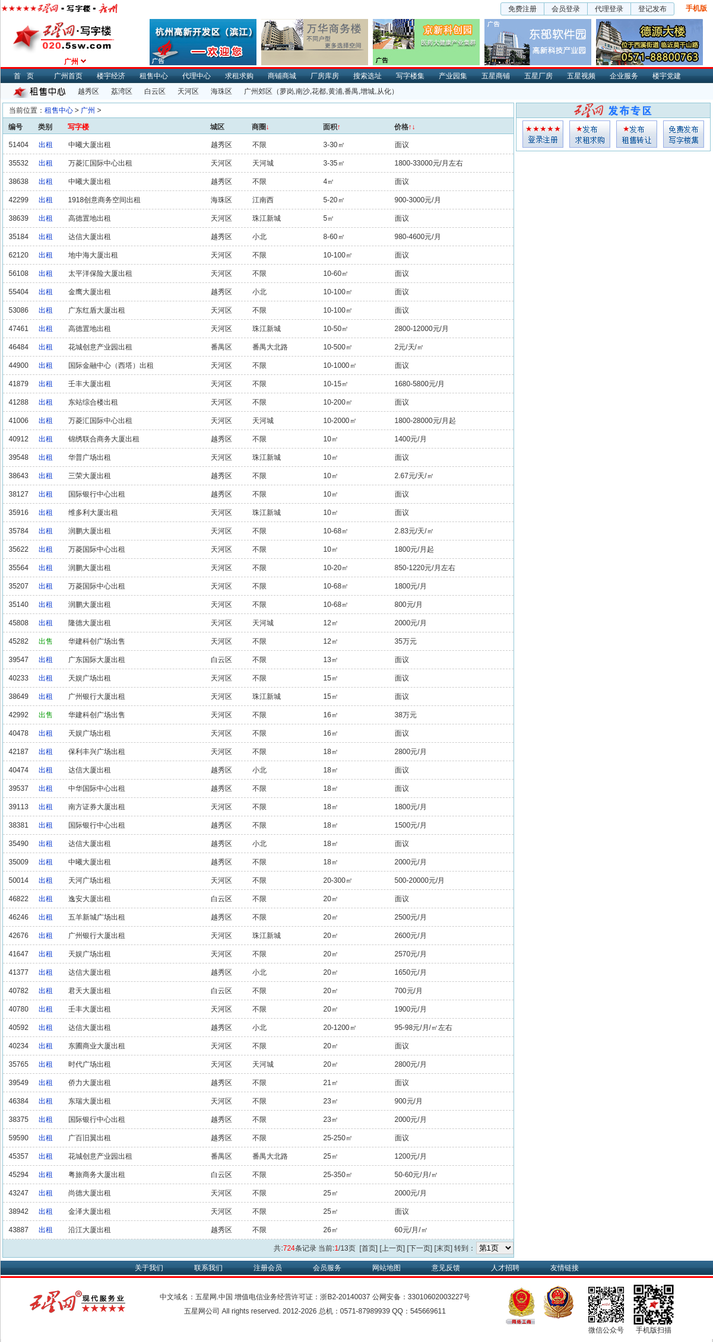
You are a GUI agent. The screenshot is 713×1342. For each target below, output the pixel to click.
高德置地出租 (89, 218)
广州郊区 (258, 91)
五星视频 (581, 76)
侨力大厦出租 (89, 1083)
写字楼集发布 (683, 134)
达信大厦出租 (89, 237)
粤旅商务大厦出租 (96, 1175)
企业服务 (624, 76)
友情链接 (564, 1268)
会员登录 (566, 9)
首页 (27, 76)
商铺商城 (282, 76)
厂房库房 (324, 76)
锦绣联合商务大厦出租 (104, 439)
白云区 (155, 91)
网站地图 (386, 1268)
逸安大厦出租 (89, 899)
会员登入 (542, 134)
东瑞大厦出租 (89, 1101)
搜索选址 (367, 76)
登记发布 (652, 9)
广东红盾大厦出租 (96, 310)
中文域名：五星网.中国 (196, 1297)
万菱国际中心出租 (96, 549)
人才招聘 (505, 1268)
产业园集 (453, 76)
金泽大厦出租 (89, 1211)
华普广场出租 (89, 457)
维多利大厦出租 (93, 512)
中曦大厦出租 (89, 145)
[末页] (443, 1248)
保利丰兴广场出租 (96, 752)
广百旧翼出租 (89, 1138)
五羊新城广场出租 (96, 917)
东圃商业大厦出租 (96, 1046)
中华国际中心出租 (96, 788)
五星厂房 (538, 76)
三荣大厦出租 (89, 476)
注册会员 (267, 1268)
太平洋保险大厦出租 (100, 273)
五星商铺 (495, 76)
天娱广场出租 (89, 678)
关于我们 (149, 1268)
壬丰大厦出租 (89, 384)
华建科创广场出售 (96, 641)
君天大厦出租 (89, 991)
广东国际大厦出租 (96, 660)
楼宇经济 (111, 76)
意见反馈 (446, 1268)
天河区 (188, 91)
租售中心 (154, 76)
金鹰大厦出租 (89, 292)
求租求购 (239, 76)
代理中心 (196, 76)
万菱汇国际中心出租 (100, 163)
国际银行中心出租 (96, 494)
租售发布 (636, 134)
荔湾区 (121, 91)
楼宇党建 (666, 76)
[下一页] (419, 1248)
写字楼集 (410, 76)
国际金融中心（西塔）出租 (111, 365)
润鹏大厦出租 (89, 531)
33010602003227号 (439, 1297)
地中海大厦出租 (93, 255)
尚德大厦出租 (89, 1193)
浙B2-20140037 (345, 1297)
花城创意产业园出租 (100, 347)
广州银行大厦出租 (96, 696)
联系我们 (208, 1268)
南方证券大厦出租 (96, 807)
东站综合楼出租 (93, 402)
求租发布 (589, 134)
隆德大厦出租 (89, 623)
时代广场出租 (89, 1064)
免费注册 (522, 9)
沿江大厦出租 (89, 1230)
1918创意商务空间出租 (104, 200)
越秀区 (88, 91)
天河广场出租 (89, 880)
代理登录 (609, 9)
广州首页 (68, 76)
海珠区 (221, 91)
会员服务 (327, 1268)
